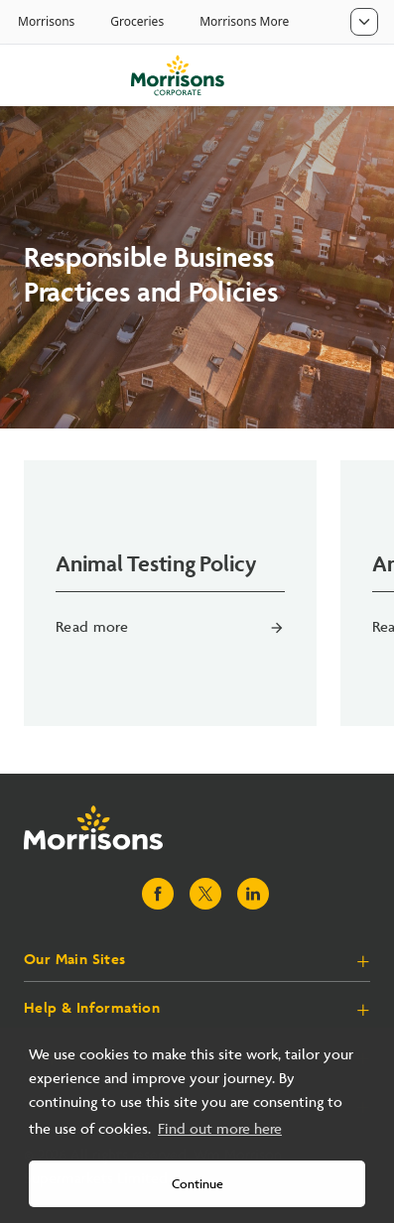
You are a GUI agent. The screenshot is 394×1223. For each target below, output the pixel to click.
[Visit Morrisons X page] (205, 894)
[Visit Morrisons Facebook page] (158, 894)
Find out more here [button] (220, 1129)
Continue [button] (197, 1184)
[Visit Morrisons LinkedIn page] (253, 894)
